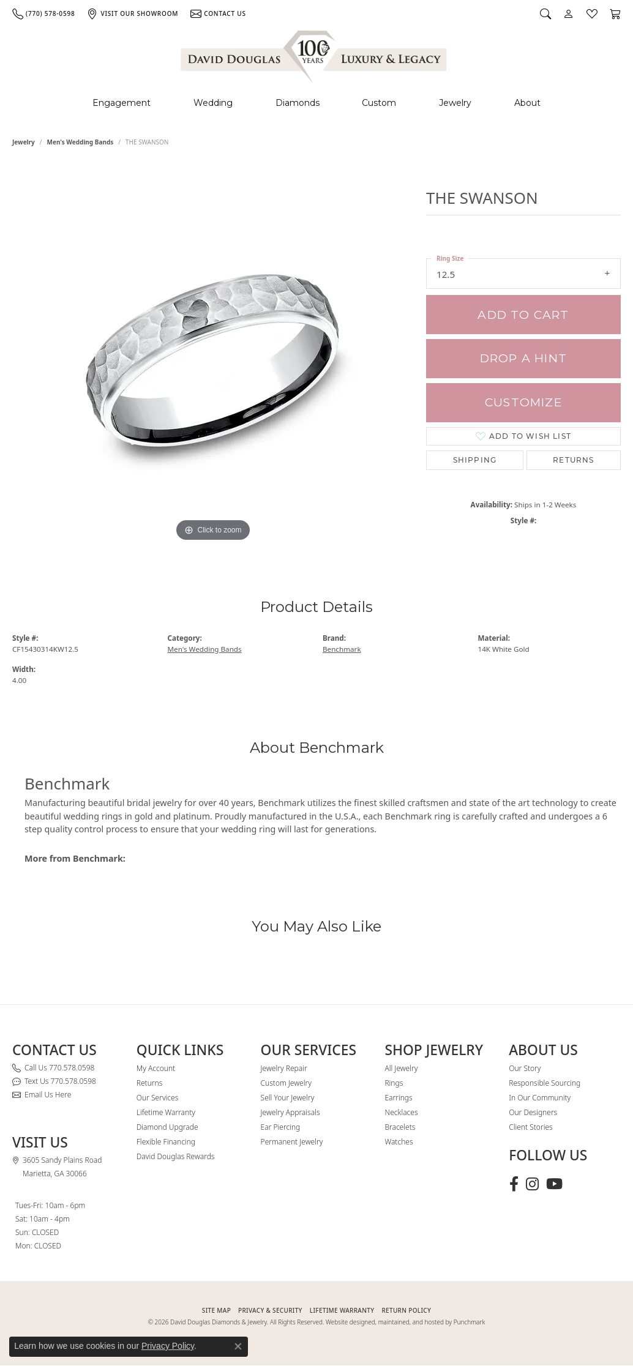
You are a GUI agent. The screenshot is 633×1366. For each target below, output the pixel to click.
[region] (213, 361)
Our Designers (533, 1112)
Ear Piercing (281, 1127)
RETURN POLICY (406, 1310)
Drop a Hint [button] (523, 358)
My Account (156, 1068)
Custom (379, 102)
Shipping (475, 460)
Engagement (121, 102)
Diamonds (297, 102)
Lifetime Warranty (166, 1112)
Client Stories (530, 1127)
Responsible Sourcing (544, 1083)
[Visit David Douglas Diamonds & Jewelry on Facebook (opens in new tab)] (514, 1184)
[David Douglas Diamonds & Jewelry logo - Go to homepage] (314, 55)
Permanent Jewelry (292, 1141)
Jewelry (455, 102)
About (527, 102)
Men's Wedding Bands (80, 142)
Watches (398, 1141)
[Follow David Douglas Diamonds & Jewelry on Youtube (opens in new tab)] (554, 1184)
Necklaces (401, 1112)
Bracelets (399, 1127)
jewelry (23, 142)
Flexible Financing (166, 1141)
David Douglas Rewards (176, 1156)
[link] (43, 13)
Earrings (398, 1097)
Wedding (213, 102)
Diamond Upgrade (167, 1127)
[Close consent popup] (238, 1346)
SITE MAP (216, 1310)
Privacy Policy (167, 1346)
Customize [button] (523, 402)
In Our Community (540, 1097)
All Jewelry (401, 1068)
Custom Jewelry (286, 1083)
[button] (545, 13)
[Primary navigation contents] (316, 103)
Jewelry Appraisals (290, 1112)
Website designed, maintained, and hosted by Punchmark (405, 1322)
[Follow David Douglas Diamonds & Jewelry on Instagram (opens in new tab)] (532, 1184)
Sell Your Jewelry (288, 1097)
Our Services (157, 1097)
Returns (573, 460)
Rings (393, 1083)
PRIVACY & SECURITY (270, 1310)
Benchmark (342, 649)
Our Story (525, 1068)
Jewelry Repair (284, 1068)
